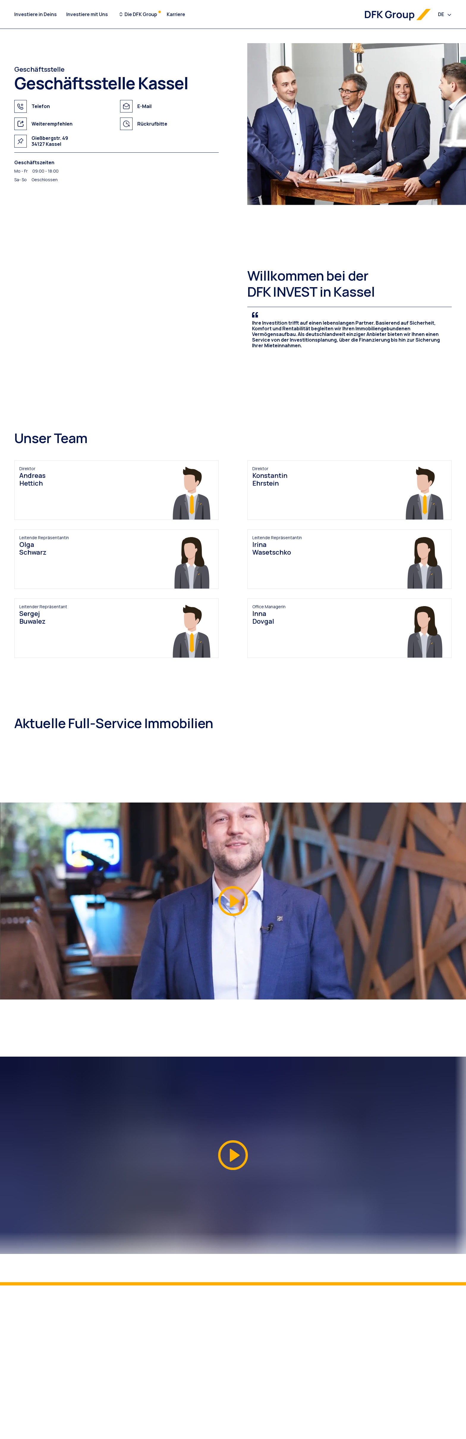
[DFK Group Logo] (398, 14)
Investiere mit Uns (87, 14)
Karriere (176, 14)
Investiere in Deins (35, 14)
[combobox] (445, 14)
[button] (233, 901)
